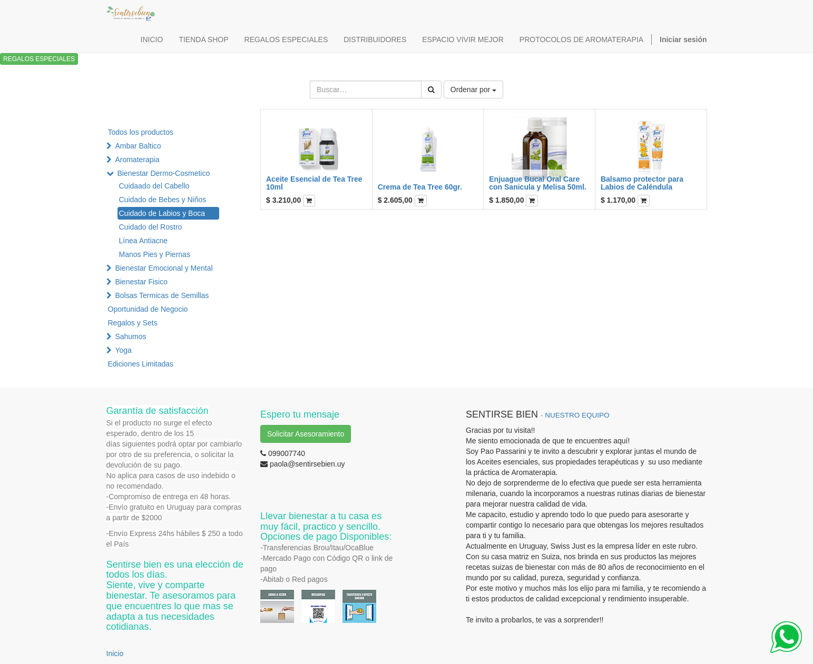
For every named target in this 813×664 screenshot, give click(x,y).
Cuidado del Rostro (150, 227)
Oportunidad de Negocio (148, 309)
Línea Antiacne (143, 240)
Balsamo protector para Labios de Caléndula (642, 183)
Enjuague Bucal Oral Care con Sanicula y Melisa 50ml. (537, 183)
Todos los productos (141, 132)
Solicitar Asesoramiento (305, 434)
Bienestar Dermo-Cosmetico (163, 173)
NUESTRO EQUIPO (577, 415)
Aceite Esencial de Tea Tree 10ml (314, 183)
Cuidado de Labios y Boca (162, 213)
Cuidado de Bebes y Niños (163, 199)
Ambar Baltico (138, 146)
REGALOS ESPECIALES (39, 59)
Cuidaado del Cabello (154, 186)
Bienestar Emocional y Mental (163, 268)
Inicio (115, 653)
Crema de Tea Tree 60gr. (420, 187)
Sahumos (130, 336)
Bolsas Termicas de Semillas (162, 295)
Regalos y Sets (133, 323)
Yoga (123, 350)
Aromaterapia (137, 159)
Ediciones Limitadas (141, 364)
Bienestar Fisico (141, 282)
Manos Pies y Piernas (154, 254)
